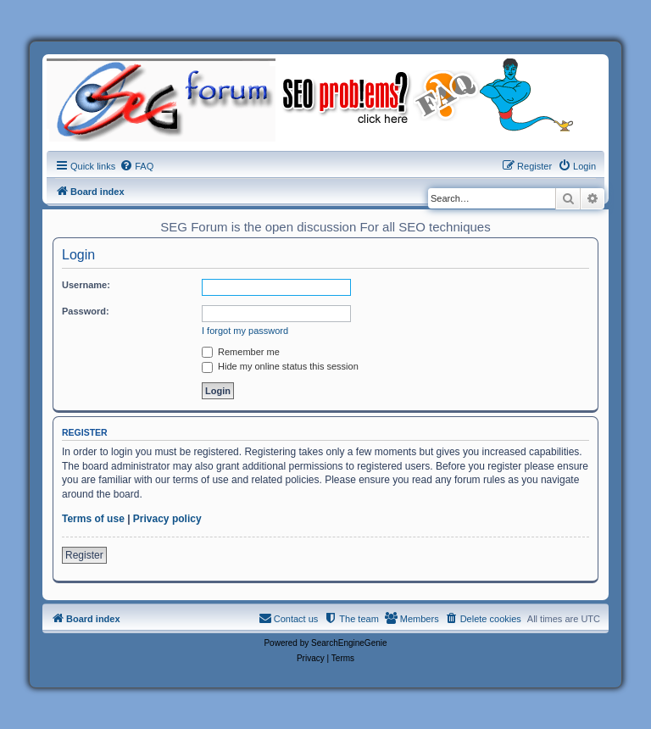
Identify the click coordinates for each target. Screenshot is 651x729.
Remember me (241, 352)
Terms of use (93, 519)
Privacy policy (167, 519)
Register (84, 555)
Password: (85, 311)
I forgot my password (245, 331)
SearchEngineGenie (349, 643)
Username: (86, 285)
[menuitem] (136, 166)
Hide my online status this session (280, 366)
